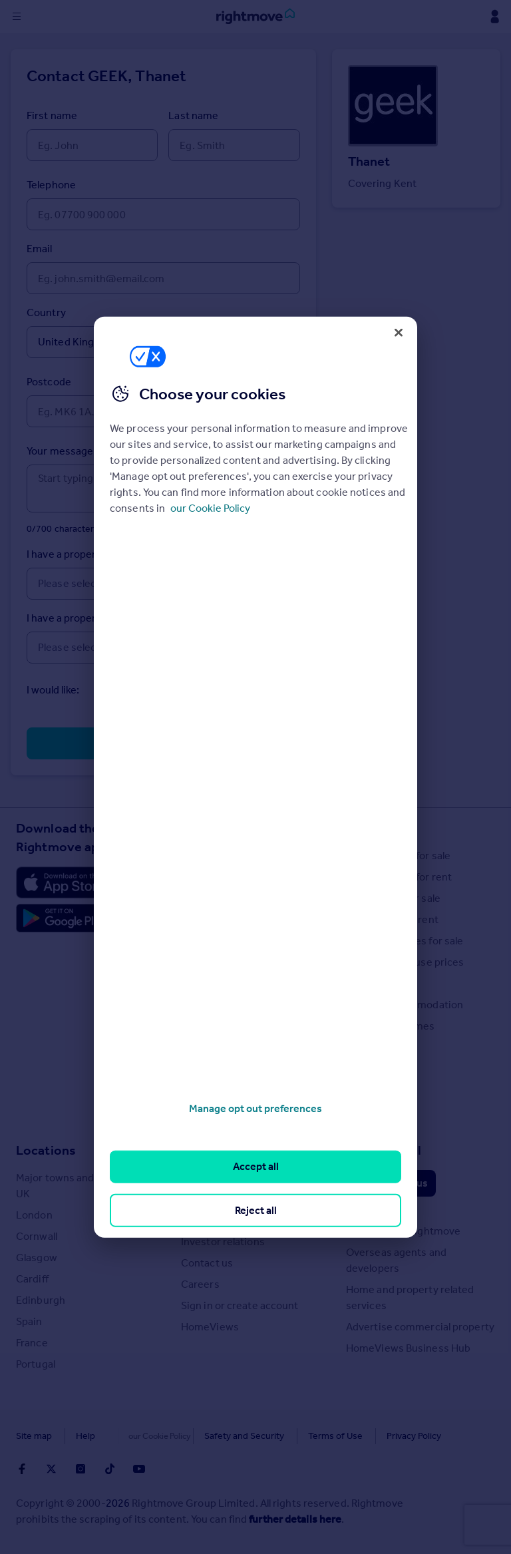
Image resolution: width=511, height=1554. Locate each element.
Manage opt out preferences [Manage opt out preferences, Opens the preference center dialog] (255, 1108)
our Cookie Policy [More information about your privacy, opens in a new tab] (210, 508)
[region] (255, 777)
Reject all (256, 1209)
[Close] (398, 332)
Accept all (256, 1166)
